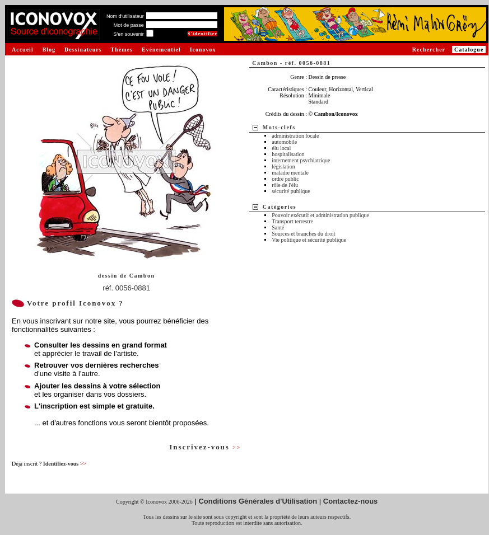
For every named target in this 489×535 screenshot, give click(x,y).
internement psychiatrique (301, 160)
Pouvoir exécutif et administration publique (320, 215)
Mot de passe (129, 25)
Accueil (23, 49)
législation (283, 166)
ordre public (285, 179)
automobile (284, 142)
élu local (281, 148)
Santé (278, 227)
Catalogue (468, 49)
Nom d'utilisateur (125, 16)
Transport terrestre (292, 221)
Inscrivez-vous (205, 447)
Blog (49, 49)
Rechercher (428, 49)
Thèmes (122, 49)
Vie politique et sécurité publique (309, 240)
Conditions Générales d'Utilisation (257, 501)
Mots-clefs (279, 127)
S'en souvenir (128, 34)
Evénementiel (161, 49)
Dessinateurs (82, 49)
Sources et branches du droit (303, 234)
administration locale (295, 136)
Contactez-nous (350, 501)
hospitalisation (288, 154)
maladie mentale (290, 173)
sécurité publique (291, 191)
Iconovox (203, 49)
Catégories (280, 207)
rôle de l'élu (285, 185)
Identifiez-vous (64, 464)
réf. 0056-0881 (126, 288)
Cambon (142, 276)
